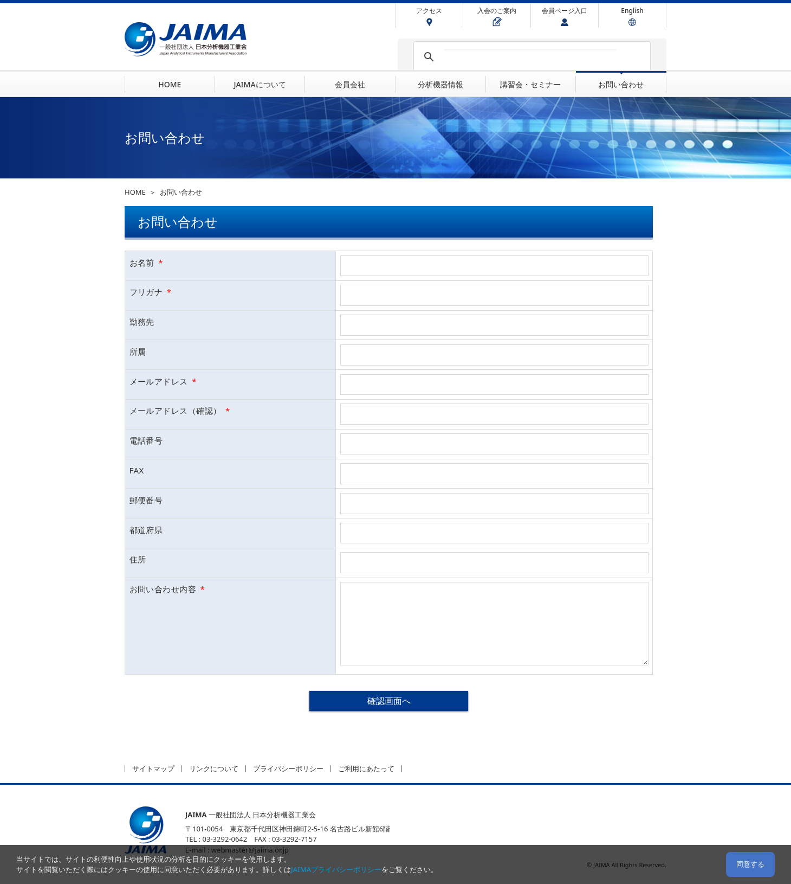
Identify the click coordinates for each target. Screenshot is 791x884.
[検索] (530, 57)
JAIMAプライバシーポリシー (336, 869)
